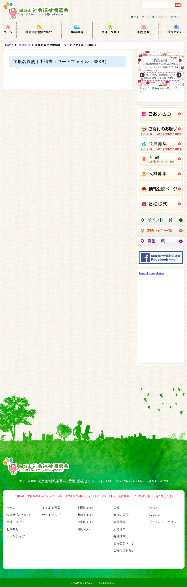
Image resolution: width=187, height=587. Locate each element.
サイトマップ (140, 16)
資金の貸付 (121, 515)
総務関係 (24, 44)
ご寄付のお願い (124, 550)
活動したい (85, 522)
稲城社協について (19, 515)
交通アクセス (16, 522)
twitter (153, 507)
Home (9, 44)
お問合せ (13, 529)
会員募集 (119, 522)
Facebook (154, 515)
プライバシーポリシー (167, 16)
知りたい (84, 529)
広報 (116, 507)
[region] (161, 76)
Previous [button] (142, 75)
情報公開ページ (124, 543)
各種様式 (119, 536)
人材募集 (119, 529)
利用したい (85, 507)
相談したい (85, 515)
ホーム (11, 507)
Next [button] (179, 75)
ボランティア (16, 536)
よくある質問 (51, 507)
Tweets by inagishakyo (151, 273)
